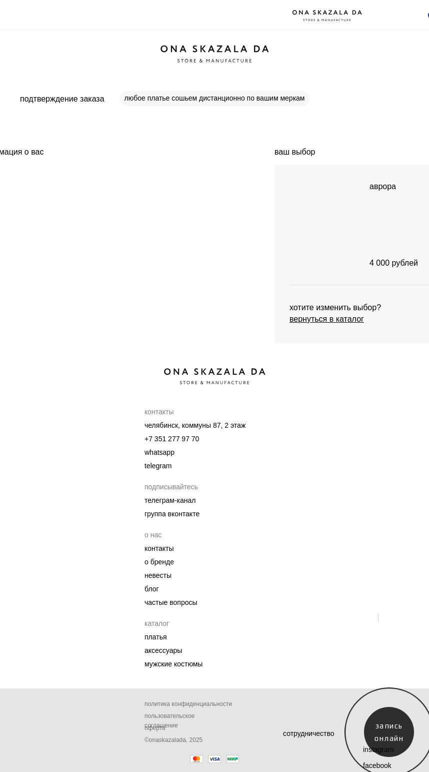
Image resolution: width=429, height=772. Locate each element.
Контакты (159, 548)
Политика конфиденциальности (188, 703)
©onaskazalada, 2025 (173, 739)
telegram (158, 466)
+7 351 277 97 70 (171, 439)
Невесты (158, 575)
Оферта (155, 727)
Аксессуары (163, 650)
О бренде (159, 562)
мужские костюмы (173, 664)
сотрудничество (308, 733)
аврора (383, 186)
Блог (151, 589)
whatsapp (159, 452)
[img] (320, 225)
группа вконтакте (172, 514)
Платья (155, 637)
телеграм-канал (170, 500)
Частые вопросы (171, 602)
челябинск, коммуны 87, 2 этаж (195, 425)
